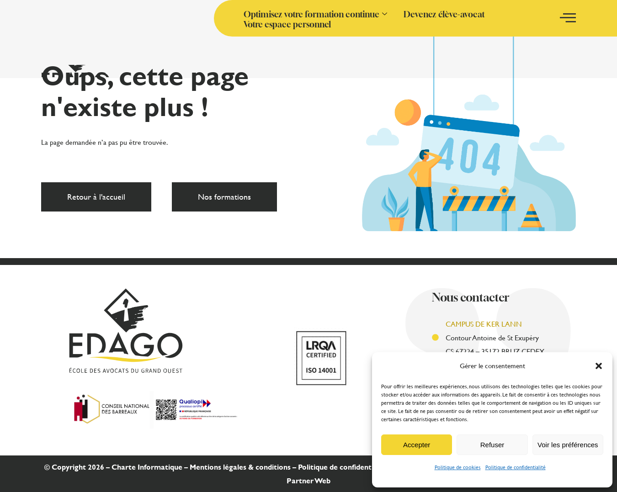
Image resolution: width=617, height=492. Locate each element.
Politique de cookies (458, 467)
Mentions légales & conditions (240, 466)
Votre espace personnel (287, 24)
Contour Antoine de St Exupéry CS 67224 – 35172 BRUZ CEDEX (495, 337)
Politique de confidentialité (515, 467)
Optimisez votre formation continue (315, 14)
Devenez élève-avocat (444, 14)
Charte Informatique (147, 466)
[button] (598, 365)
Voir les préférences (567, 445)
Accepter (416, 445)
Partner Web (308, 480)
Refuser (492, 445)
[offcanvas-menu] (568, 17)
